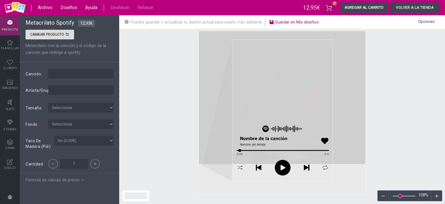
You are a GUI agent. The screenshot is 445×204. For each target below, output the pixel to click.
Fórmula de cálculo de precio (55, 179)
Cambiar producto (50, 35)
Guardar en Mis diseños (294, 23)
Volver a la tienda (415, 7)
